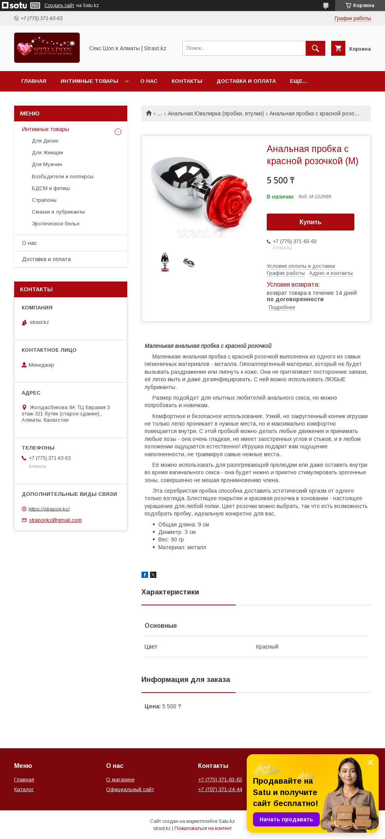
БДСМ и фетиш (51, 188)
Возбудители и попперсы (63, 176)
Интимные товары (89, 81)
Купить (311, 222)
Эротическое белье (55, 224)
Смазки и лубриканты (58, 212)
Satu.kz (227, 821)
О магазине (120, 779)
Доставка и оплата (246, 81)
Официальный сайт (130, 789)
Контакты (187, 81)
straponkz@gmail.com (55, 520)
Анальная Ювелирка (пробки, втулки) (216, 113)
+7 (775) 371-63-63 (220, 779)
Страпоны (44, 200)
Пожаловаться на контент (203, 828)
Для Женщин (47, 152)
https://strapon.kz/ (49, 509)
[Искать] (315, 48)
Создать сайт (59, 5)
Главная (33, 81)
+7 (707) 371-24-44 (220, 789)
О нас (149, 81)
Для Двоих (45, 141)
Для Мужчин (47, 164)
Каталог (24, 789)
